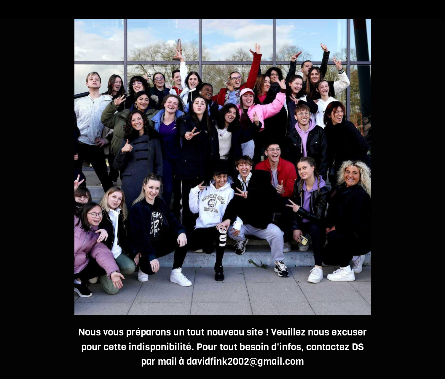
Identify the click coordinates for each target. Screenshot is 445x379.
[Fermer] (11, 9)
